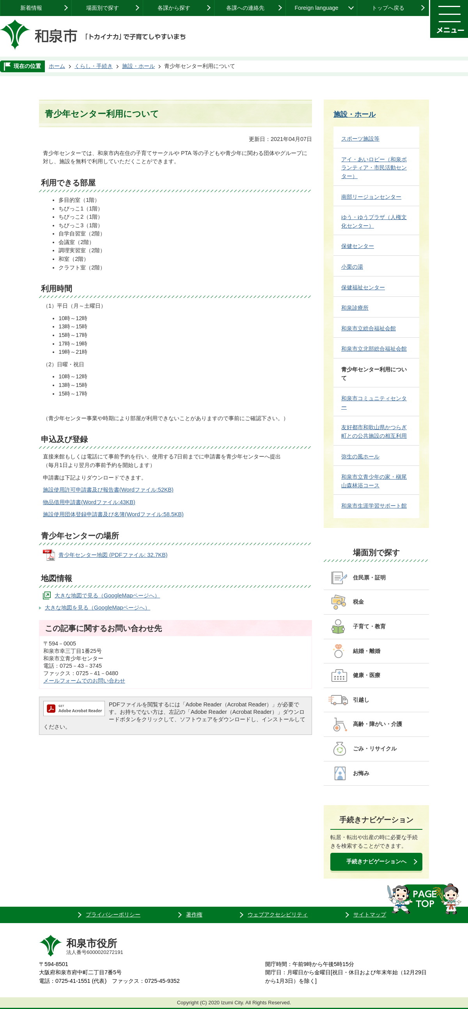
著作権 (194, 914)
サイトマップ (369, 914)
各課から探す (174, 8)
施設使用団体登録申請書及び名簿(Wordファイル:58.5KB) (113, 514)
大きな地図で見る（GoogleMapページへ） (107, 595)
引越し (361, 700)
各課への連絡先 (245, 8)
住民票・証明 (369, 577)
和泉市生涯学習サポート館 (374, 506)
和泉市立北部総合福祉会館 (374, 349)
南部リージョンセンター (371, 197)
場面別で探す (102, 8)
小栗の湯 (352, 267)
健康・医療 (366, 675)
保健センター (357, 246)
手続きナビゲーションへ (376, 861)
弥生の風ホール (360, 456)
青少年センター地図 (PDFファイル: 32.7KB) (113, 555)
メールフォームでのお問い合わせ (84, 680)
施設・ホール (138, 66)
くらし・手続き (93, 66)
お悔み (361, 773)
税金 (358, 602)
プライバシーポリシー (113, 914)
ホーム (57, 66)
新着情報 (31, 8)
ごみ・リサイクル (375, 748)
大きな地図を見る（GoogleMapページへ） (97, 607)
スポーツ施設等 (360, 138)
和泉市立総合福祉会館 (368, 328)
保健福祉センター (363, 287)
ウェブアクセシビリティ (278, 914)
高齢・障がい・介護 (377, 724)
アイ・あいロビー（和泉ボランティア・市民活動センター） (374, 167)
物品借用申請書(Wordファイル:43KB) (89, 502)
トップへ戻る (388, 8)
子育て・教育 (369, 626)
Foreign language (316, 8)
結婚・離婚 (366, 651)
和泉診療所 (355, 308)
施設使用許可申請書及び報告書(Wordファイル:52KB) (108, 490)
